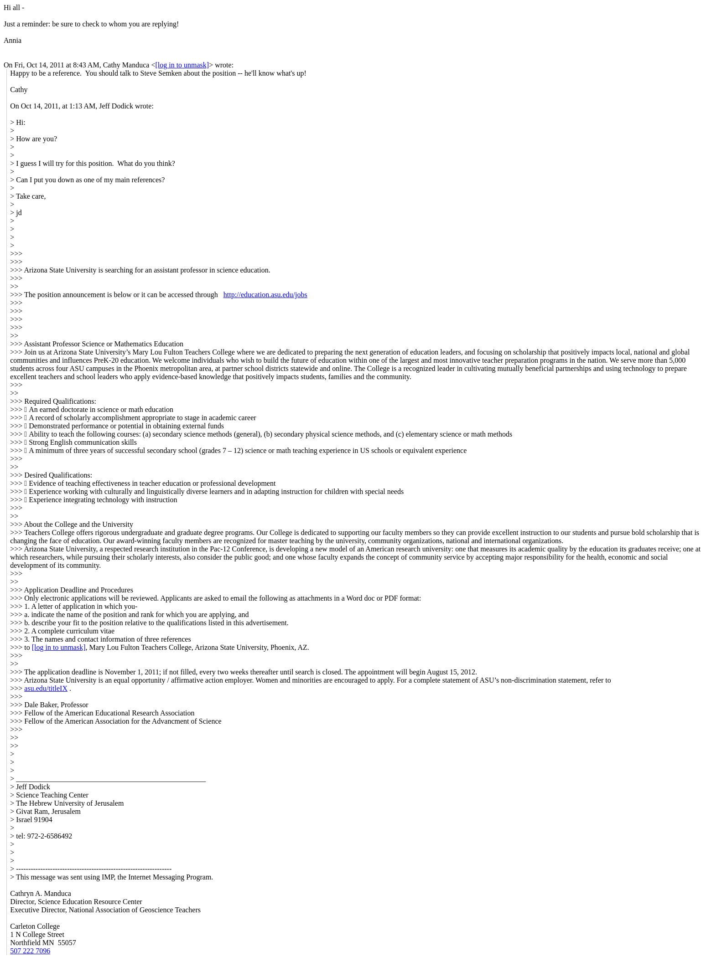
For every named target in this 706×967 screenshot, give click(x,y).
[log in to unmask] (182, 65)
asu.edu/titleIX (45, 688)
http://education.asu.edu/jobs (265, 294)
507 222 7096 (30, 951)
